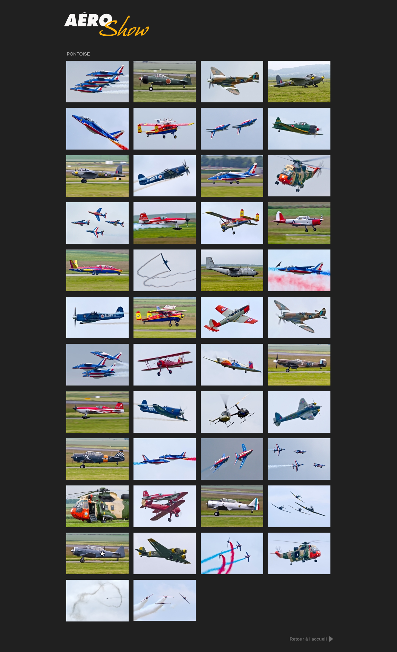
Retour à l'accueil (308, 639)
